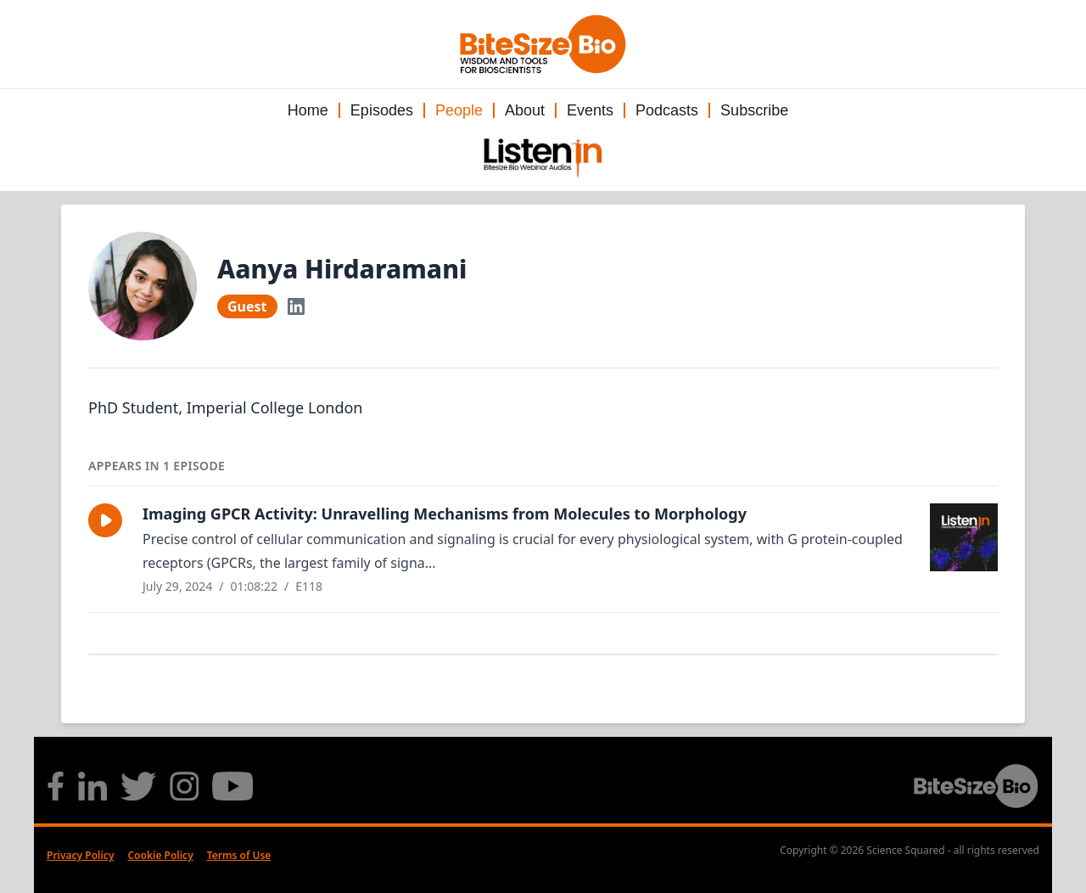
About (525, 110)
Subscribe (754, 110)
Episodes (381, 110)
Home (308, 110)
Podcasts (666, 110)
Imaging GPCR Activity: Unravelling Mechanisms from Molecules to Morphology (445, 513)
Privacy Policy (80, 855)
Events (590, 110)
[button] (105, 520)
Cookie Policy (160, 855)
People (459, 110)
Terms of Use (239, 855)
